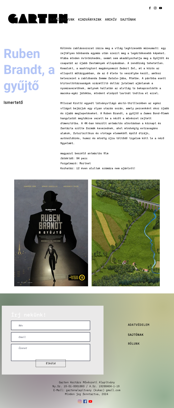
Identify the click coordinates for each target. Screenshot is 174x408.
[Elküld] (51, 363)
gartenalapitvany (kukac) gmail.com (93, 390)
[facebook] (150, 8)
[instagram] (155, 8)
